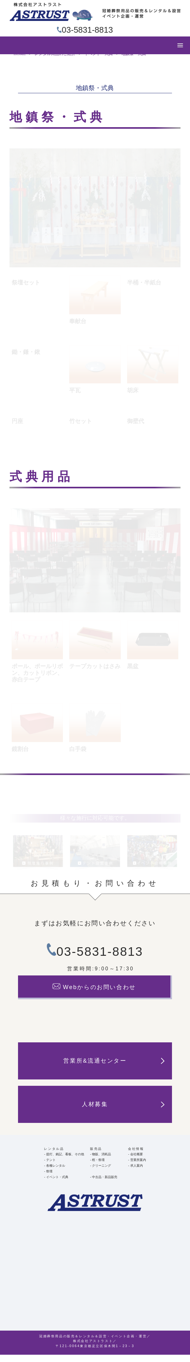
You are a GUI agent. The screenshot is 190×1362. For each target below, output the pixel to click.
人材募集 (123, 1111)
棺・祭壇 (98, 1167)
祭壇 (49, 1178)
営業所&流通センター (113, 1068)
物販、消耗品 (101, 1161)
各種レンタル (55, 1173)
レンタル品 (54, 1156)
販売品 (96, 1156)
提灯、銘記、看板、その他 (65, 1161)
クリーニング (101, 1173)
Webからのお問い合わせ (94, 993)
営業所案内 (138, 1167)
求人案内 (136, 1173)
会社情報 (136, 1156)
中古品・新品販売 (104, 1184)
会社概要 (136, 1161)
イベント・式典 (57, 1184)
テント (51, 1167)
